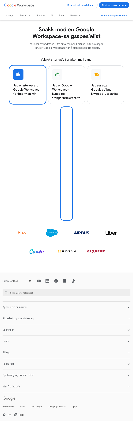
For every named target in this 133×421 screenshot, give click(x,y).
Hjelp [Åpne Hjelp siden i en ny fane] (74, 405)
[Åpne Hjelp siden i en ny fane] (7, 413)
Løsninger (9, 15)
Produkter (25, 15)
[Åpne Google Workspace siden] (19, 5)
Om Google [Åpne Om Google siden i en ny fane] (36, 405)
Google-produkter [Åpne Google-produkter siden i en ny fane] (57, 405)
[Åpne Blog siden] (15, 279)
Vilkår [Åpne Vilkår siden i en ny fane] (22, 405)
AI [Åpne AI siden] (52, 15)
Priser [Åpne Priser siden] (62, 15)
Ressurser (75, 15)
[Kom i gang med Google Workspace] (114, 5)
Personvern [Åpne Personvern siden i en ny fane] (8, 405)
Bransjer (41, 15)
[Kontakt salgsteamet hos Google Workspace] (81, 5)
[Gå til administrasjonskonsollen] (113, 15)
